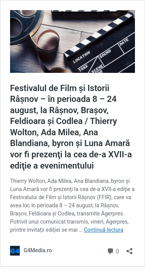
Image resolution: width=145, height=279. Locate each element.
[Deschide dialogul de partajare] (129, 249)
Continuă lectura (103, 230)
